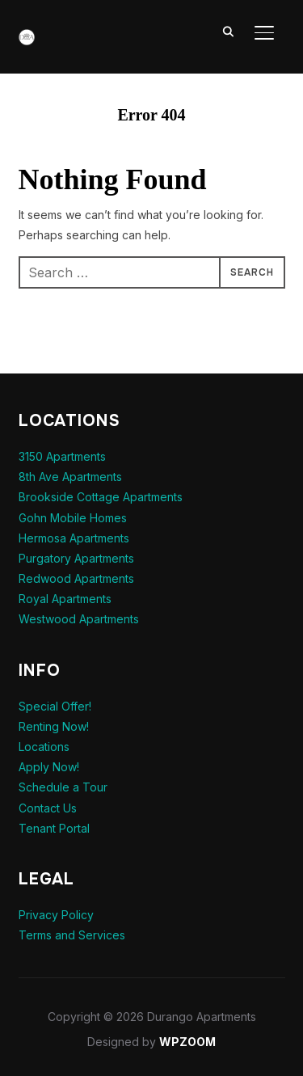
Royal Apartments (65, 599)
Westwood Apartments (79, 619)
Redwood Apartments (76, 578)
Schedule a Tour (63, 787)
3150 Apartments (62, 456)
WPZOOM (187, 1042)
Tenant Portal (54, 828)
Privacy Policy (56, 915)
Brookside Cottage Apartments (101, 497)
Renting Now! (54, 726)
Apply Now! (49, 767)
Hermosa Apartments (74, 538)
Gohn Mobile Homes (73, 518)
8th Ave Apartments (70, 476)
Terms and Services (72, 935)
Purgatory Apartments (76, 558)
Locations (44, 746)
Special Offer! (55, 706)
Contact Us (48, 808)
